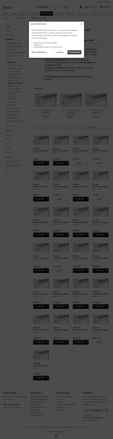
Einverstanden (74, 52)
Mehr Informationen (39, 52)
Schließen (60, 52)
